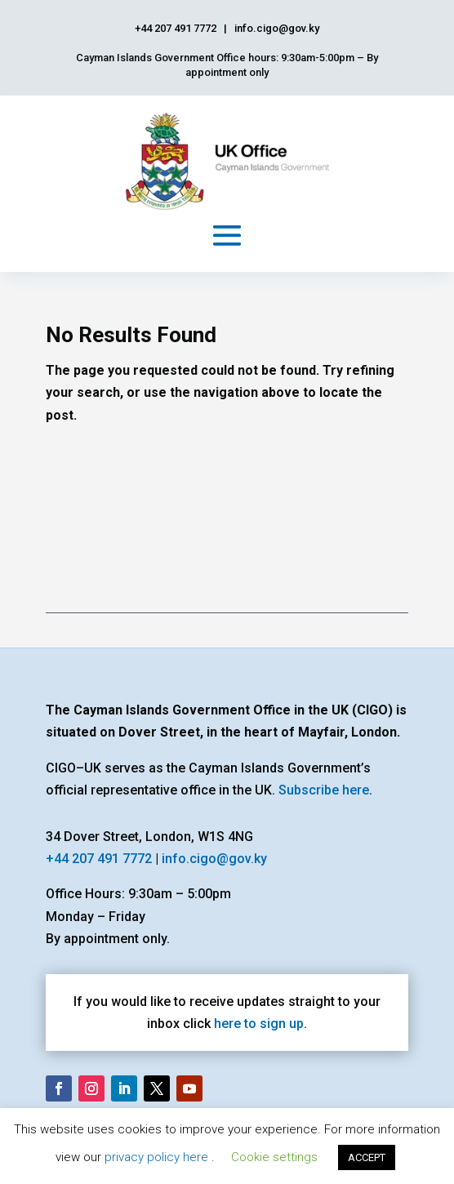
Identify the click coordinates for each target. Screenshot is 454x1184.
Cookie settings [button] (274, 1157)
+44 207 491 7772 (99, 858)
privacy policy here (158, 1157)
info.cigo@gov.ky (214, 858)
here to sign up (259, 1023)
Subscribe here (323, 790)
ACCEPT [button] (366, 1157)
